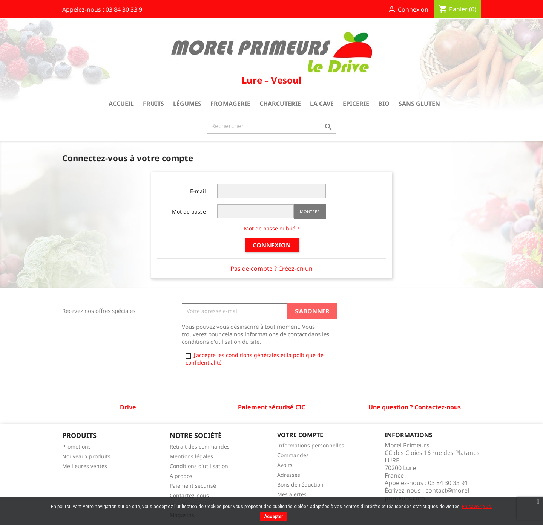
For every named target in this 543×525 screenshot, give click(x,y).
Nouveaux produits (86, 456)
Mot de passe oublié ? (271, 228)
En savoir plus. (477, 506)
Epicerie (356, 103)
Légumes (187, 103)
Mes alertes (292, 494)
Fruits (153, 103)
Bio (384, 103)
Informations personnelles (310, 445)
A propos (181, 475)
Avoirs (285, 465)
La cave (322, 103)
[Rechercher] (271, 126)
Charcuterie (280, 103)
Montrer (310, 211)
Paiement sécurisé (193, 485)
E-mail (198, 191)
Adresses (288, 474)
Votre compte (300, 435)
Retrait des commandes (200, 446)
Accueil (121, 103)
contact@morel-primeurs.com (428, 494)
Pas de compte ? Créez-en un (271, 268)
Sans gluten (419, 103)
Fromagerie (230, 103)
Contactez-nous (189, 495)
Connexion (272, 245)
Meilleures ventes (84, 466)
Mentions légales (191, 456)
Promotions (76, 446)
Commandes (293, 455)
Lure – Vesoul (271, 80)
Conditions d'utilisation (199, 466)
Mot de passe (189, 211)
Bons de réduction (300, 484)
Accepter (273, 516)
